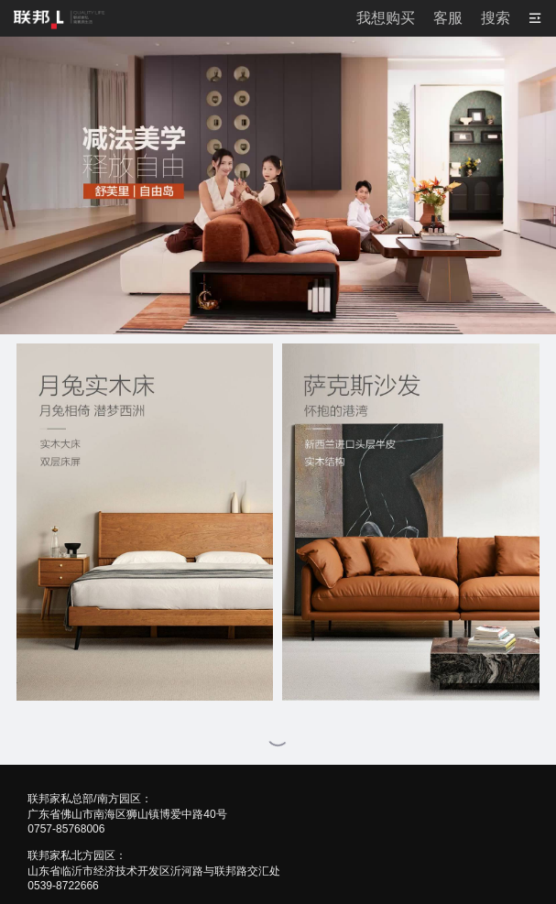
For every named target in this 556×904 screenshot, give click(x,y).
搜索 (495, 18)
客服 (448, 18)
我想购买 (385, 18)
